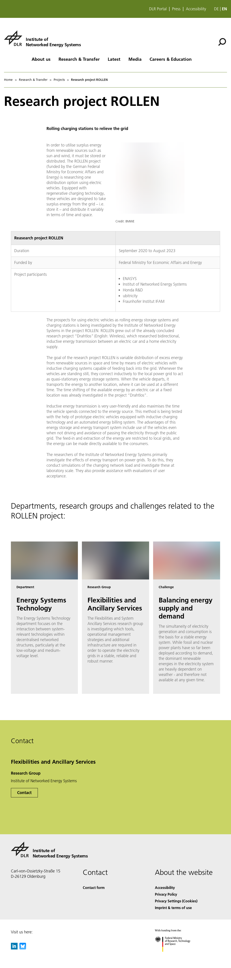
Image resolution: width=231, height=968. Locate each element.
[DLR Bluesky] (22, 948)
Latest (114, 59)
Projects (59, 79)
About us (41, 59)
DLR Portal (158, 8)
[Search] (222, 42)
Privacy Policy (166, 894)
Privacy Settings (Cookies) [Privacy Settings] (176, 901)
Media (135, 59)
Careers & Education (171, 59)
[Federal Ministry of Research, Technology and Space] (177, 955)
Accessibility (196, 8)
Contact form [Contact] (94, 887)
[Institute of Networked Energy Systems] (42, 38)
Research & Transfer (79, 59)
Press (176, 8)
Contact (24, 792)
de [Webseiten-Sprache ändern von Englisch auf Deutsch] (216, 8)
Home (8, 79)
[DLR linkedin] (14, 948)
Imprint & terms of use (173, 907)
